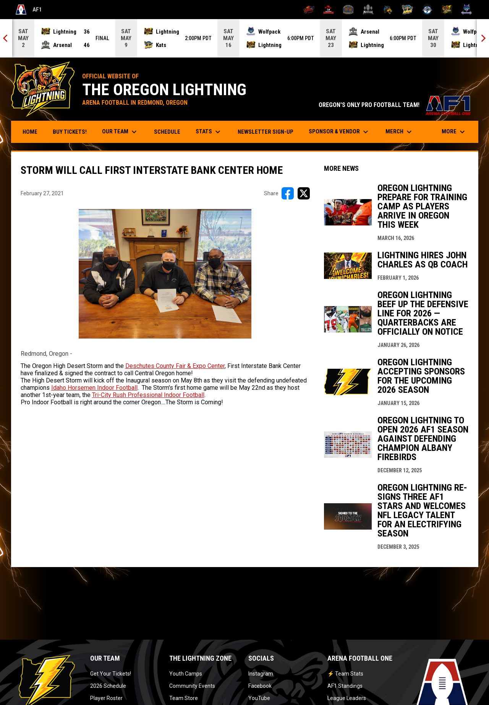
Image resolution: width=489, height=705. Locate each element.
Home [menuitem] (30, 131)
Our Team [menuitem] (120, 131)
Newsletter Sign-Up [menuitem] (265, 131)
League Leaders (346, 698)
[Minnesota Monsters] (388, 9)
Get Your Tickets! (110, 674)
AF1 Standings (345, 686)
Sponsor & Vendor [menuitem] (339, 131)
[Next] (483, 38)
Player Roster (106, 698)
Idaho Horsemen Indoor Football (94, 387)
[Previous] (6, 38)
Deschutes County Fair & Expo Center (175, 366)
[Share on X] (304, 193)
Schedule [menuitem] (167, 131)
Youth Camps (185, 674)
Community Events (192, 686)
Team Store (183, 698)
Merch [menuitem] (399, 131)
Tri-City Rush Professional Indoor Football (148, 395)
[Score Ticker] (244, 38)
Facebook (260, 686)
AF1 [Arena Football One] (28, 9)
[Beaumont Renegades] (329, 9)
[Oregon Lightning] (447, 9)
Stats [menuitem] (209, 131)
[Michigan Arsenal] (368, 9)
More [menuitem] (454, 131)
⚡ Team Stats (345, 674)
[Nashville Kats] (407, 9)
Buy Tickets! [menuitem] (72, 131)
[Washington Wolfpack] (467, 9)
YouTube (259, 698)
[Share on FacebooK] (288, 193)
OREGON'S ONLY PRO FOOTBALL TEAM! (395, 105)
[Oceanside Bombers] (427, 9)
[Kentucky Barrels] (348, 9)
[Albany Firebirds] (309, 9)
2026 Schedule (108, 686)
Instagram (260, 674)
